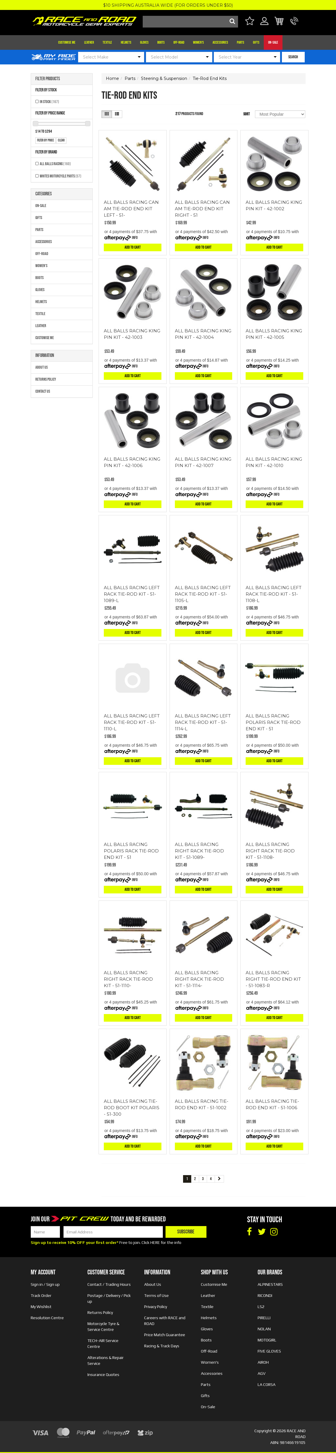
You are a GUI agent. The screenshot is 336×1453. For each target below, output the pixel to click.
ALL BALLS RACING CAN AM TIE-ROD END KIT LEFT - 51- (131, 208)
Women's (198, 42)
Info (135, 237)
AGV (262, 1373)
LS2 (261, 1306)
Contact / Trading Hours (109, 1284)
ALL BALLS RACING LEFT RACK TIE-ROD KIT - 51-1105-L (203, 594)
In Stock (49, 101)
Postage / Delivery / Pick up (109, 1298)
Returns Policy (45, 379)
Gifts (256, 42)
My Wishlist (41, 1306)
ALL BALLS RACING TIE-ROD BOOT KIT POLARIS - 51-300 (131, 1107)
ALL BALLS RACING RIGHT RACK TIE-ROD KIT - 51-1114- (199, 979)
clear (61, 140)
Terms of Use (156, 1295)
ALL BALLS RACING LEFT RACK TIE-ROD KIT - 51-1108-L (273, 594)
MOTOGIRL (267, 1340)
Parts (240, 42)
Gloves (144, 42)
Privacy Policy (155, 1306)
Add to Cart (133, 247)
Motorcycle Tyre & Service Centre (103, 1326)
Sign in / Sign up (45, 1284)
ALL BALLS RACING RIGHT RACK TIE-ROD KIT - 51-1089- (199, 851)
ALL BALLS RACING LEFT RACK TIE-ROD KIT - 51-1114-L (203, 722)
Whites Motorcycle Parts (60, 176)
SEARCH (293, 56)
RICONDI (265, 1295)
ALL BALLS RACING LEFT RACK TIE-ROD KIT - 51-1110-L (132, 722)
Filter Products (47, 79)
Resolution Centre (47, 1317)
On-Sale (273, 42)
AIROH (263, 1362)
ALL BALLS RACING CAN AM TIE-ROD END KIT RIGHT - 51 (202, 208)
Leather (89, 42)
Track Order (41, 1295)
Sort (246, 114)
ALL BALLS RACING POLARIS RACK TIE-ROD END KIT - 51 (273, 722)
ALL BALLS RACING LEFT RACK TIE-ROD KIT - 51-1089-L (132, 594)
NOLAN (264, 1328)
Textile (107, 42)
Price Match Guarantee (164, 1334)
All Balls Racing (55, 163)
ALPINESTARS (270, 1284)
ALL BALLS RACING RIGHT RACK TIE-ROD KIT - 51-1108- (270, 851)
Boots (161, 42)
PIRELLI (264, 1317)
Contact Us (42, 391)
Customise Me (66, 42)
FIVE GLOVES (269, 1351)
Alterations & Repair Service (105, 1360)
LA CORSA (266, 1384)
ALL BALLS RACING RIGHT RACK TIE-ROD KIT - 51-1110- (128, 979)
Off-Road (178, 42)
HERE (155, 1242)
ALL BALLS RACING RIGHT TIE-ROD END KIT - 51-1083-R (273, 979)
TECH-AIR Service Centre (102, 1343)
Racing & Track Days (161, 1345)
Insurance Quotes (103, 1374)
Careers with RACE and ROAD (164, 1320)
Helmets (126, 42)
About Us (41, 367)
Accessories (220, 42)
